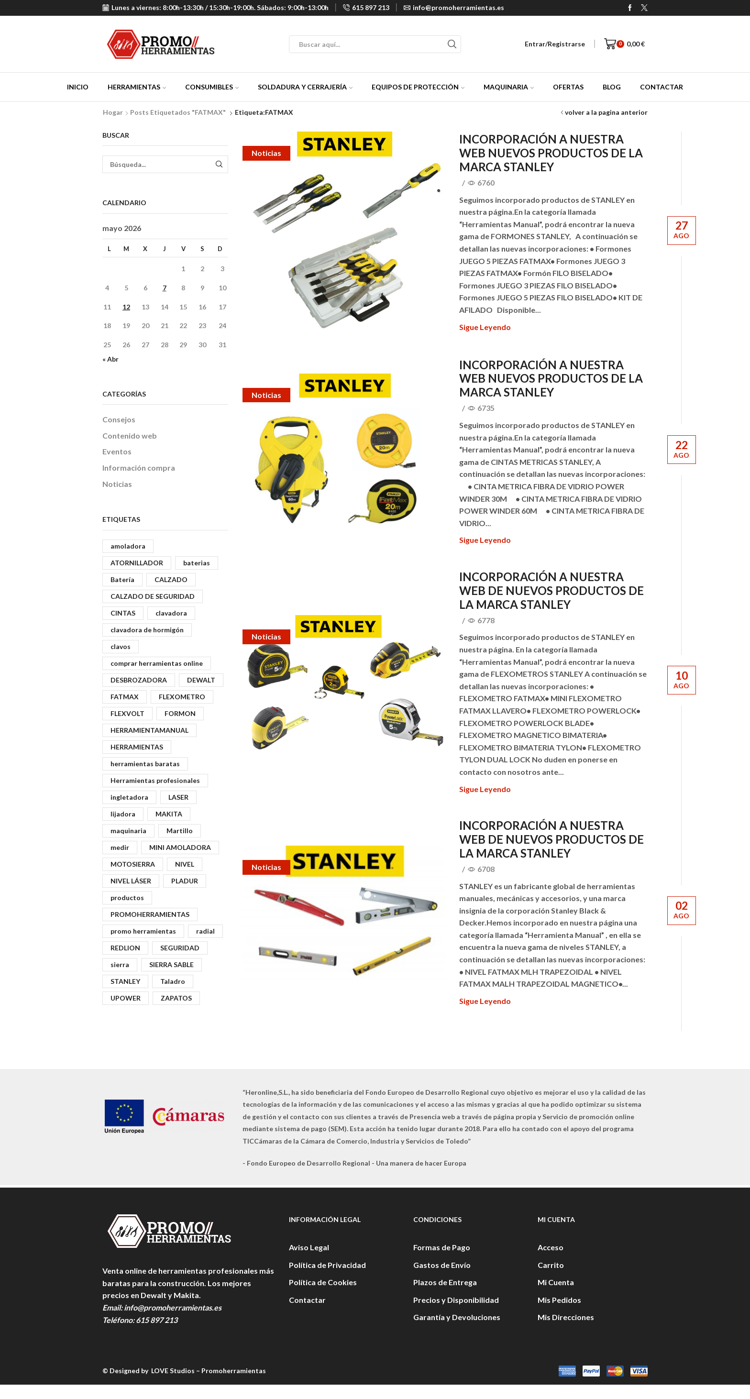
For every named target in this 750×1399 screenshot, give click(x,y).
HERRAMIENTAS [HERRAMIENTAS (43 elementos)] (136, 747)
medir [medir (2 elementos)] (119, 847)
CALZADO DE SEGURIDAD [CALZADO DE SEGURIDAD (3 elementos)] (152, 596)
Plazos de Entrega (445, 1282)
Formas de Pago (441, 1247)
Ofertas (568, 87)
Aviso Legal (309, 1247)
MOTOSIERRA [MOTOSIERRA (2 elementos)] (132, 864)
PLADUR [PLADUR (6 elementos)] (184, 881)
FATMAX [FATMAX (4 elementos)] (124, 697)
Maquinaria (509, 87)
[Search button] (452, 44)
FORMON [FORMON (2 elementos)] (180, 713)
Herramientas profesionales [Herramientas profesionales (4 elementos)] (155, 780)
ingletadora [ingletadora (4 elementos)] (129, 797)
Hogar (113, 112)
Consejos (118, 419)
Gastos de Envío (442, 1264)
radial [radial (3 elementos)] (205, 931)
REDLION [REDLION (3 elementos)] (125, 948)
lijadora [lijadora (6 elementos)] (122, 814)
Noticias (266, 152)
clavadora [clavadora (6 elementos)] (171, 613)
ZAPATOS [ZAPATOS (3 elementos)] (176, 998)
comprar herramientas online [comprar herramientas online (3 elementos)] (156, 663)
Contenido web (129, 435)
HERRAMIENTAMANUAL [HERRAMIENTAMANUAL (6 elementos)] (149, 730)
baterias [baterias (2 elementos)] (196, 563)
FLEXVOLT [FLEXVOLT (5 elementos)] (127, 713)
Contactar (661, 87)
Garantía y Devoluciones (456, 1317)
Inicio (77, 87)
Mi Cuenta (556, 1282)
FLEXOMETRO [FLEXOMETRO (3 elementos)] (182, 697)
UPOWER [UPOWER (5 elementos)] (125, 998)
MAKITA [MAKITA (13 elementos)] (168, 814)
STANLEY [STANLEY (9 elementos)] (125, 981)
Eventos (117, 451)
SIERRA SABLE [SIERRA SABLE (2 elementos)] (171, 964)
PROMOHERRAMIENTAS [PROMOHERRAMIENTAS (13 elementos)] (149, 914)
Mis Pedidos (559, 1299)
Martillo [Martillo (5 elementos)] (179, 830)
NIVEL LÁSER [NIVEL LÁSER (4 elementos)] (130, 881)
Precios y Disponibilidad (456, 1299)
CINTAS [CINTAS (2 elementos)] (122, 613)
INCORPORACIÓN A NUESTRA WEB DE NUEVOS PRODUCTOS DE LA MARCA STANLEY (551, 590)
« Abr (110, 359)
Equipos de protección (418, 87)
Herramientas (137, 87)
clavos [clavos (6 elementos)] (120, 646)
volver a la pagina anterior (606, 112)
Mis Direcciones (566, 1317)
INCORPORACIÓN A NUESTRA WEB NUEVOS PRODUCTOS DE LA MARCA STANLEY (551, 153)
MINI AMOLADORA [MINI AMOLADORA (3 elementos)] (180, 847)
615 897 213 (156, 1319)
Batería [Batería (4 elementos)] (122, 579)
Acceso (550, 1247)
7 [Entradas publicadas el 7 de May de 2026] (164, 288)
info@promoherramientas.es (172, 1307)
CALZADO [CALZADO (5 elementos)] (171, 579)
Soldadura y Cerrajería (305, 87)
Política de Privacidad (327, 1264)
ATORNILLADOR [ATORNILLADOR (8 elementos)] (136, 563)
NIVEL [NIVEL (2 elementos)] (184, 864)
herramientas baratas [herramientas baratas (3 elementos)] (145, 764)
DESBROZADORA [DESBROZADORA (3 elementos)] (138, 680)
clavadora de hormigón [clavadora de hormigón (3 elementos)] (147, 630)
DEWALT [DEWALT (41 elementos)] (201, 680)
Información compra (138, 467)
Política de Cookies (323, 1282)
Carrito (551, 1264)
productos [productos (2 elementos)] (127, 897)
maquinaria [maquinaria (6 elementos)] (128, 830)
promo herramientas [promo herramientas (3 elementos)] (143, 931)
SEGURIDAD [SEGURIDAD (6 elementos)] (179, 948)
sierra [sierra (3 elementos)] (119, 964)
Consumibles (212, 87)
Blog (612, 87)
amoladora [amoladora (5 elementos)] (127, 546)
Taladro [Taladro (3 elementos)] (172, 981)
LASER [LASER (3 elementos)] (178, 797)
